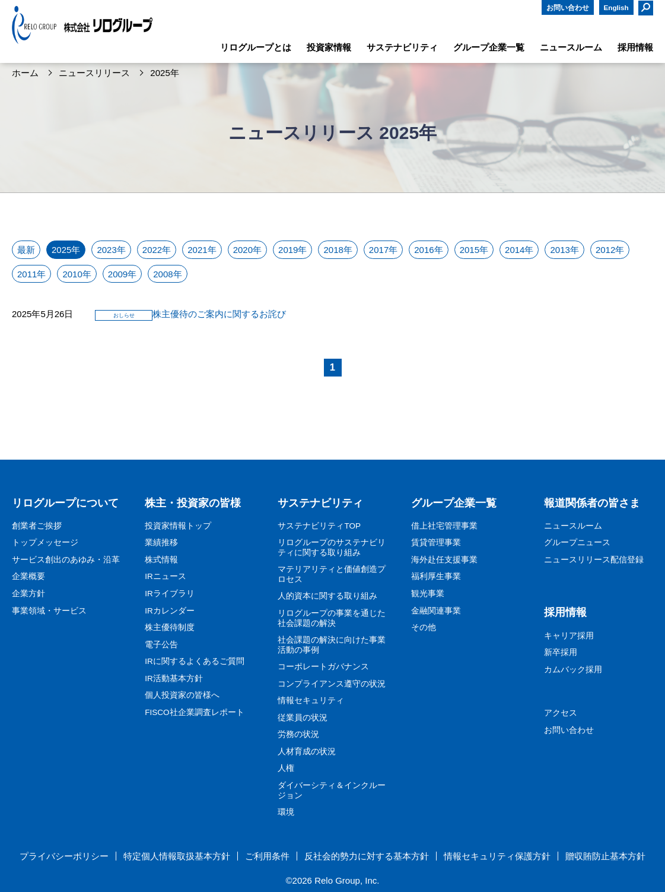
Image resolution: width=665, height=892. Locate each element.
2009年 (122, 274)
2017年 (383, 250)
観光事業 (427, 593)
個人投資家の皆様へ (182, 695)
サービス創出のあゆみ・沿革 (66, 559)
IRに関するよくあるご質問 (194, 661)
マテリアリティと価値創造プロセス (332, 574)
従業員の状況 (302, 717)
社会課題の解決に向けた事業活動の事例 (332, 644)
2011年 (31, 274)
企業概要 (28, 576)
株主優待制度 (170, 627)
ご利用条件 (267, 856)
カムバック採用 (573, 669)
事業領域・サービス (49, 610)
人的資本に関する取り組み (327, 595)
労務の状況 (298, 734)
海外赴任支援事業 (444, 559)
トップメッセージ (45, 542)
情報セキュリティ (311, 700)
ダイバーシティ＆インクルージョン (332, 790)
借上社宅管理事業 (444, 525)
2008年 (167, 274)
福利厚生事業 (436, 576)
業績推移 (161, 542)
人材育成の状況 (307, 751)
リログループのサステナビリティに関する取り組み (332, 547)
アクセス (560, 712)
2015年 (474, 250)
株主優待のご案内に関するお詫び (219, 314)
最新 (26, 250)
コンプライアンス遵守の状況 (332, 683)
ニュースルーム (573, 525)
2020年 (247, 250)
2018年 (337, 250)
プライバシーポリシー (64, 856)
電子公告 (161, 644)
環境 (286, 812)
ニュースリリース (94, 73)
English (616, 7)
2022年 (156, 250)
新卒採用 (560, 652)
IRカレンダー (170, 610)
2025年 (66, 250)
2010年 (76, 274)
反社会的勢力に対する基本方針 (366, 856)
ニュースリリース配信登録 (594, 559)
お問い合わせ (567, 7)
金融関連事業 (436, 610)
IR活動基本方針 (174, 678)
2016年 (428, 250)
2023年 (111, 250)
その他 (423, 627)
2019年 (292, 250)
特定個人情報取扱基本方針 (176, 856)
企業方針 (28, 593)
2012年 (610, 250)
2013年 (564, 250)
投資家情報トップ (178, 525)
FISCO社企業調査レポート (194, 712)
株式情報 (161, 559)
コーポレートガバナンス (323, 666)
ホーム (25, 73)
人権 (286, 768)
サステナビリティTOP (319, 525)
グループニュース (577, 542)
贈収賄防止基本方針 (605, 856)
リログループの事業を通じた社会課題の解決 (332, 618)
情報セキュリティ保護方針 (497, 856)
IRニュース (165, 576)
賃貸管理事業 (436, 542)
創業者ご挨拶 (37, 525)
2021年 (201, 250)
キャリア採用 (569, 635)
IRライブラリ (170, 593)
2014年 (519, 250)
